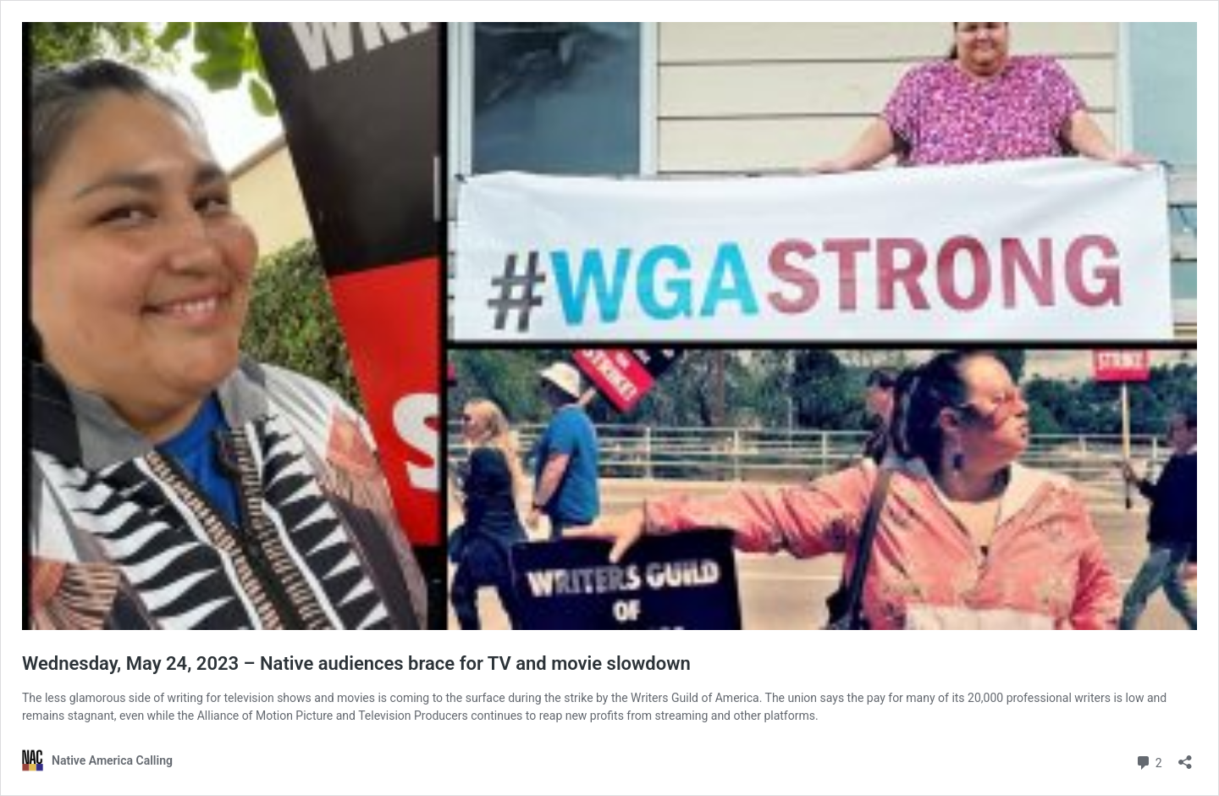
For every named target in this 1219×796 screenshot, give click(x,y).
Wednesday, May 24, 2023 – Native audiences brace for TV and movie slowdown (356, 663)
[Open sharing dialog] (1185, 756)
